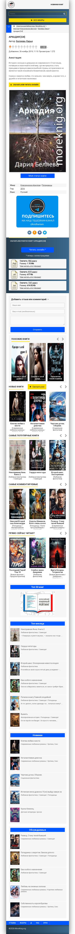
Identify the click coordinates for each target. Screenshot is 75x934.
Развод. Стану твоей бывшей (57, 522)
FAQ (37, 923)
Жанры (23, 923)
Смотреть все (37, 387)
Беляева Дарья (43, 29)
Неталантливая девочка (37, 425)
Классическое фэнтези (30, 185)
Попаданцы (47, 185)
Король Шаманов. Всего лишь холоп (37, 522)
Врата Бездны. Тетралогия (57, 571)
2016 (23, 189)
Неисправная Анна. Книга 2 (17, 473)
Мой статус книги (37, 175)
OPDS (45, 923)
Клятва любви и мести (17, 425)
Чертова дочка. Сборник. (57, 425)
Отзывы (12, 923)
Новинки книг (57, 4)
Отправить (37, 330)
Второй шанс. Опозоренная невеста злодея (57, 473)
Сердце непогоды (37, 472)
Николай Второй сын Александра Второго (17, 522)
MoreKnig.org (25, 4)
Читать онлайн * (37, 249)
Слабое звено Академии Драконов (37, 571)
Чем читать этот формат (30, 266)
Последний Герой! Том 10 (17, 571)
